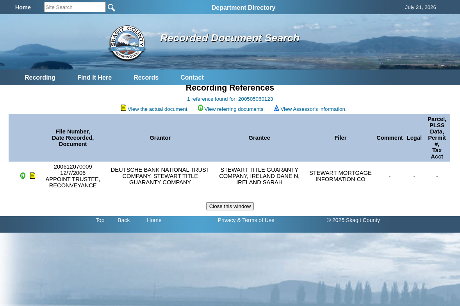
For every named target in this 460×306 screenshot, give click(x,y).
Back (124, 220)
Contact (192, 77)
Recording (40, 77)
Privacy (227, 220)
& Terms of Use (255, 220)
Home (154, 220)
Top (100, 220)
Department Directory (244, 7)
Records (146, 77)
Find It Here (94, 77)
